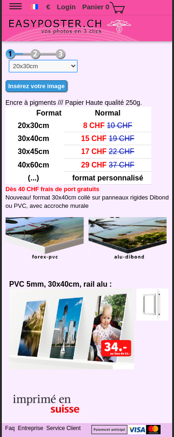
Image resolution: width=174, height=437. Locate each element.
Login (66, 7)
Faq (10, 428)
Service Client (64, 428)
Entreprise (31, 428)
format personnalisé (107, 178)
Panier (103, 7)
